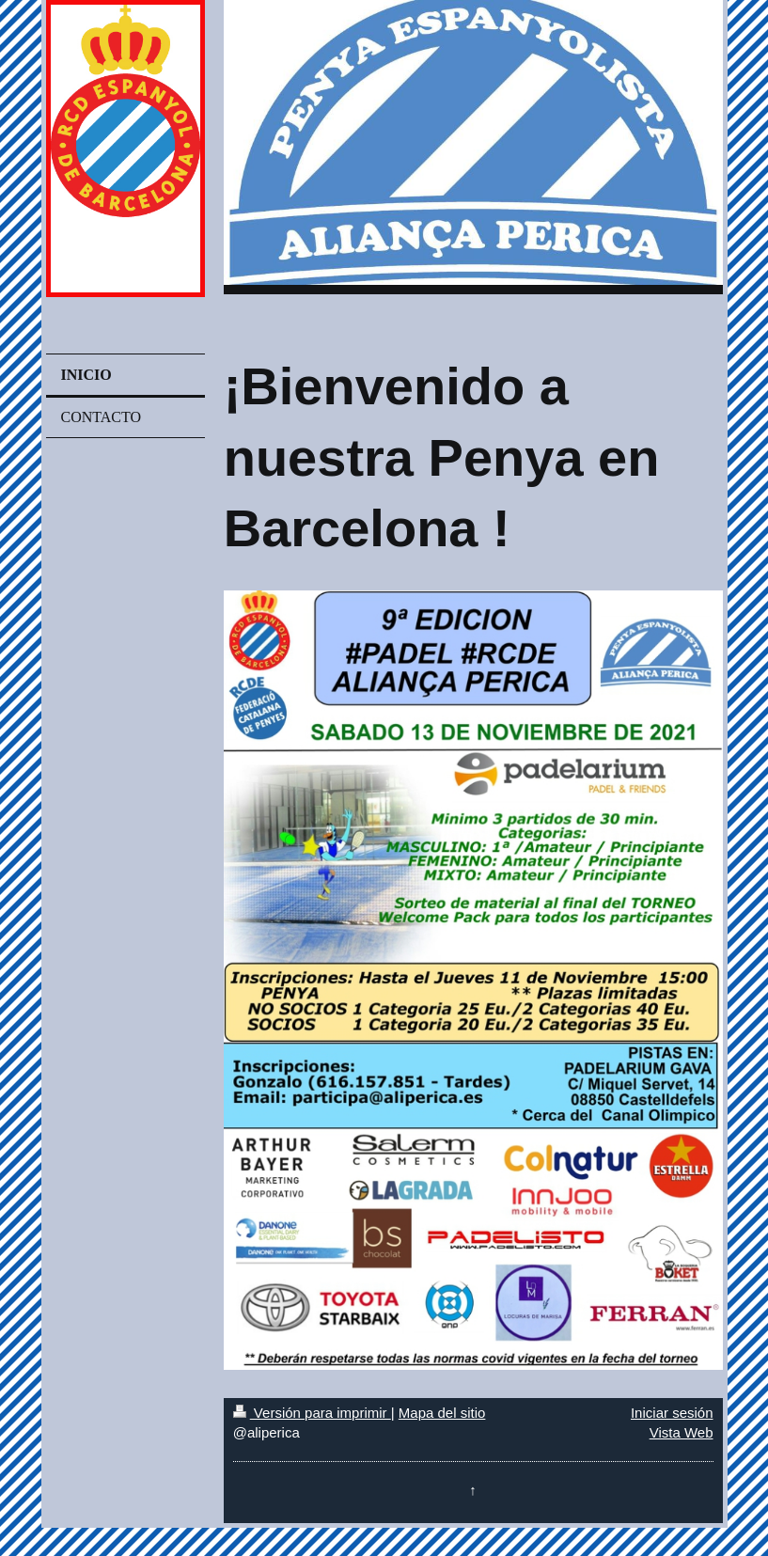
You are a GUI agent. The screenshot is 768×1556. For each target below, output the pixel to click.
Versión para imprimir (312, 1413)
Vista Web (681, 1432)
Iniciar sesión (672, 1413)
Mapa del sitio (442, 1413)
